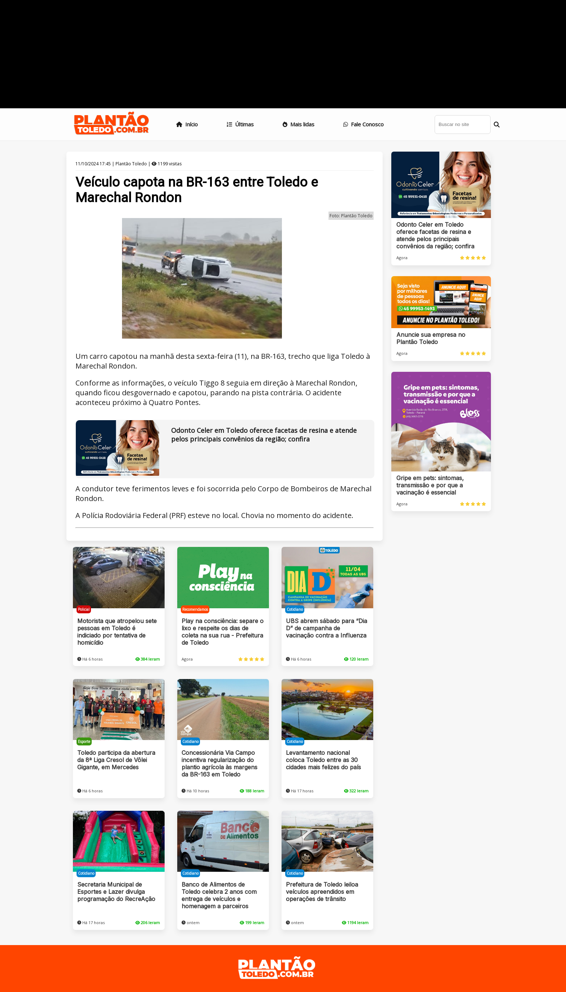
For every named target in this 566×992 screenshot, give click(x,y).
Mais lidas (298, 124)
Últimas (240, 124)
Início (187, 124)
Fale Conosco (363, 124)
